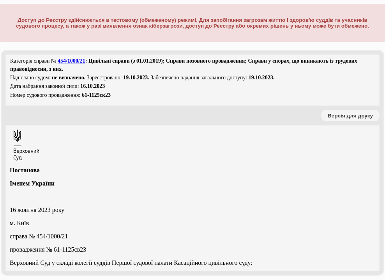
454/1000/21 (71, 61)
